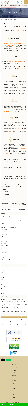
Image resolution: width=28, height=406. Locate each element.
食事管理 (6, 203)
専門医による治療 (4, 245)
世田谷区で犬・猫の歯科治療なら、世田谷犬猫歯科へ (11, 220)
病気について (3, 291)
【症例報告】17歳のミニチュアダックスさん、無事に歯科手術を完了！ (14, 305)
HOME (2, 19)
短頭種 (2, 281)
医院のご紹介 (3, 243)
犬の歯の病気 (4, 229)
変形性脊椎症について (6, 209)
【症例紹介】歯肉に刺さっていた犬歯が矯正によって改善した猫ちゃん (14, 308)
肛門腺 (24, 204)
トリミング (3, 250)
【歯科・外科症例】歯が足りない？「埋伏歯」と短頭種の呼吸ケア (14, 301)
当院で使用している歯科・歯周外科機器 (9, 227)
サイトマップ (3, 261)
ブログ (6, 19)
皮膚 (3, 203)
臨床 (2, 272)
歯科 (2, 279)
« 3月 (2, 314)
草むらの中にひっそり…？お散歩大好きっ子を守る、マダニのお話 (13, 311)
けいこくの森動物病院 (12, 203)
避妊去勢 (3, 277)
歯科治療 (3, 248)
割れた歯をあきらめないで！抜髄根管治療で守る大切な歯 (12, 299)
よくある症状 (3, 252)
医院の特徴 (3, 238)
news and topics (4, 268)
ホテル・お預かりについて (6, 216)
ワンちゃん (3, 218)
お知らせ (3, 223)
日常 (2, 275)
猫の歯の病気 (4, 231)
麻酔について (4, 234)
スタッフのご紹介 (4, 241)
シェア (2, 358)
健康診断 (3, 254)
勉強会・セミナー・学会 (6, 293)
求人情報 (3, 257)
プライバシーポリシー (5, 259)
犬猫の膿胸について (22, 209)
